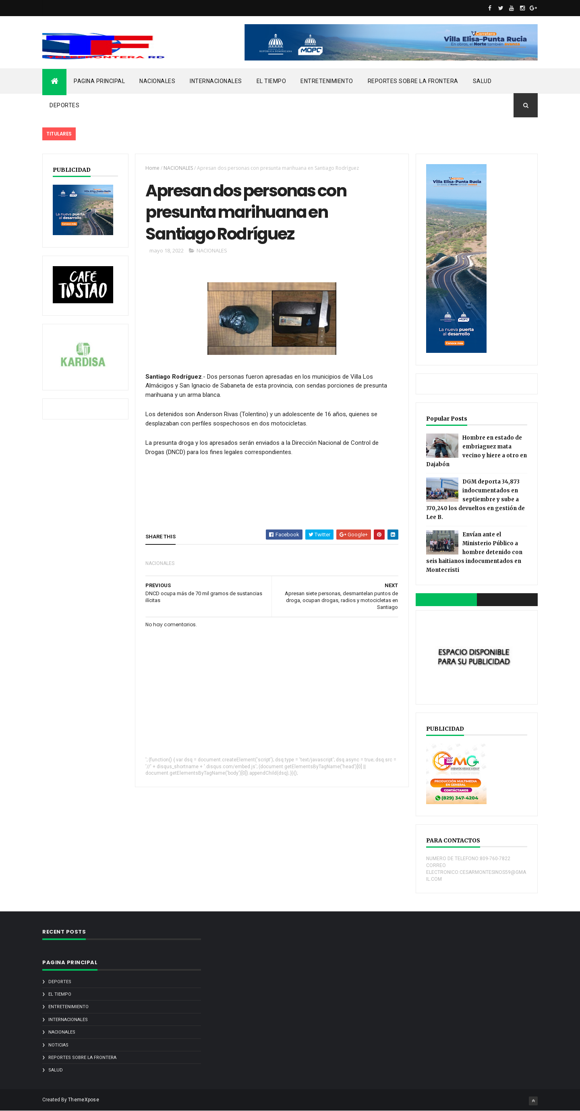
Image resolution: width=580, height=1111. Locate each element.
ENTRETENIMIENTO (326, 81)
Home (152, 168)
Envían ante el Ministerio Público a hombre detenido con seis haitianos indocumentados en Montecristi (474, 552)
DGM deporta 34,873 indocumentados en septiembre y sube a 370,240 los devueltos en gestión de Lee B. (475, 499)
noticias (58, 1045)
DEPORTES (64, 105)
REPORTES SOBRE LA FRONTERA (413, 81)
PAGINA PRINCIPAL (99, 81)
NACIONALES (157, 81)
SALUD (482, 81)
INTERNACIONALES (216, 81)
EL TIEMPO (271, 81)
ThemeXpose (83, 1100)
